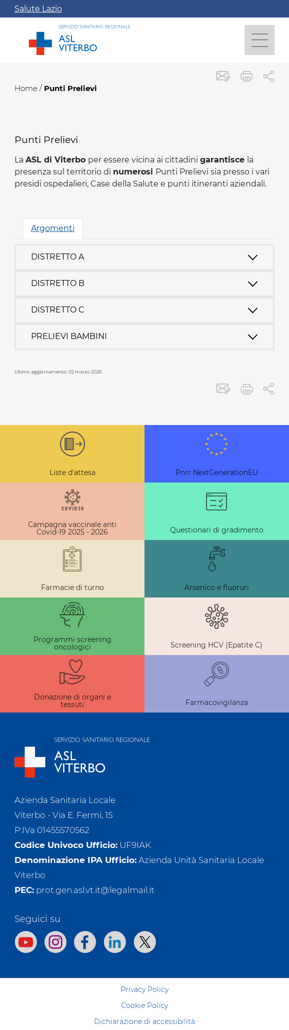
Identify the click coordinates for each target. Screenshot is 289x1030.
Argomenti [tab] (52, 228)
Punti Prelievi (70, 88)
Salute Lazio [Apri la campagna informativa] (38, 9)
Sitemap (145, 973)
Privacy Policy (144, 989)
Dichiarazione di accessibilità (144, 1021)
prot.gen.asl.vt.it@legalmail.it (95, 890)
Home (26, 88)
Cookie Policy (144, 1005)
